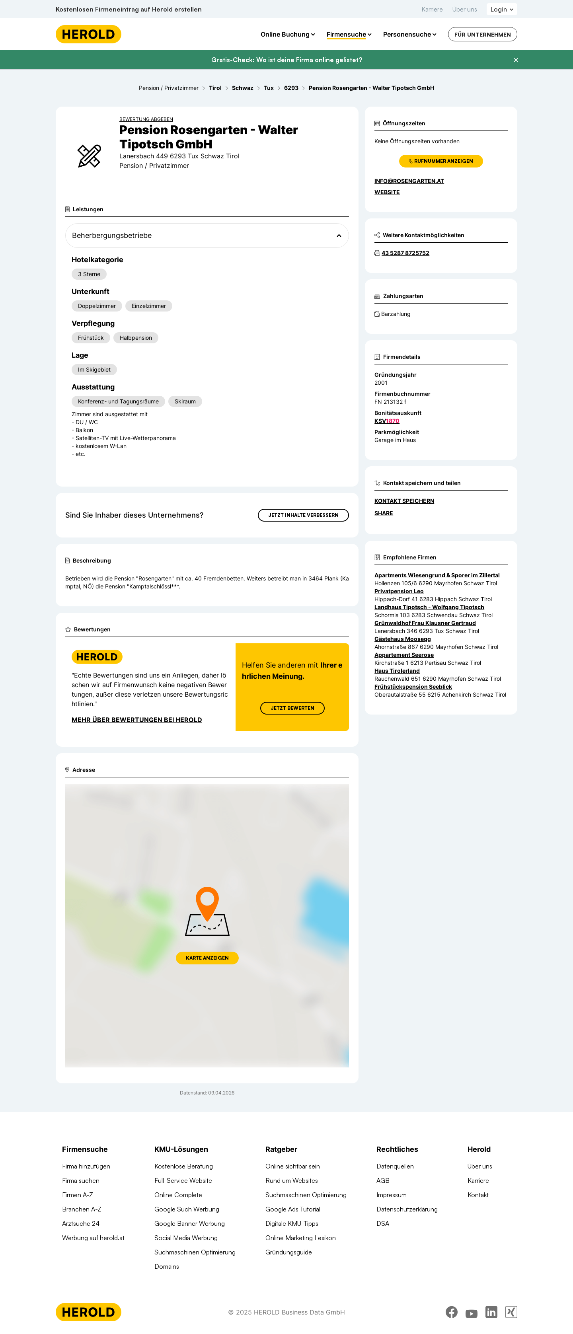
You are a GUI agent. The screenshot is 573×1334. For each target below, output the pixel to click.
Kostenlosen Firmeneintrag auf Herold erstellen (129, 9)
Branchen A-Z (81, 1209)
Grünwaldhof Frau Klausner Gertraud (425, 622)
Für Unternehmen (482, 34)
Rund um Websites (291, 1180)
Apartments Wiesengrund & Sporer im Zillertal (437, 575)
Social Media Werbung (186, 1238)
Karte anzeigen (207, 958)
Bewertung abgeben (146, 119)
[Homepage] (88, 34)
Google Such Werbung (186, 1209)
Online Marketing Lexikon (300, 1238)
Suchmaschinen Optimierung (195, 1252)
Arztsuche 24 (80, 1223)
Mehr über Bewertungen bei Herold (137, 720)
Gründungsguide (288, 1252)
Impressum (391, 1195)
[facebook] (452, 1312)
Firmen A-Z (77, 1195)
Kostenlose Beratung (183, 1166)
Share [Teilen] (383, 513)
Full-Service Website (183, 1180)
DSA (382, 1223)
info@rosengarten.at (409, 180)
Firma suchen (80, 1180)
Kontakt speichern (404, 500)
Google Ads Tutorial (292, 1209)
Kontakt (478, 1195)
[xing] (511, 1312)
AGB (383, 1180)
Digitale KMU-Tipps (291, 1223)
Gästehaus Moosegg (402, 638)
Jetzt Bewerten (292, 708)
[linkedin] (491, 1312)
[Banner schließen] (515, 60)
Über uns (464, 9)
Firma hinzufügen (86, 1166)
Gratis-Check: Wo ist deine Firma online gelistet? (286, 60)
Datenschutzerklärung (407, 1209)
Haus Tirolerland (397, 670)
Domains (166, 1266)
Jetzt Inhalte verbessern (303, 515)
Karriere (432, 9)
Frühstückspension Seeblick (413, 686)
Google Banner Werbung (189, 1223)
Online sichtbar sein (292, 1166)
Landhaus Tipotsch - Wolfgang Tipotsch (429, 607)
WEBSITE (387, 192)
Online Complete (178, 1195)
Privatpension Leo (399, 591)
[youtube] (471, 1312)
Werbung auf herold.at (93, 1238)
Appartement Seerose (404, 654)
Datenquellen (395, 1166)
